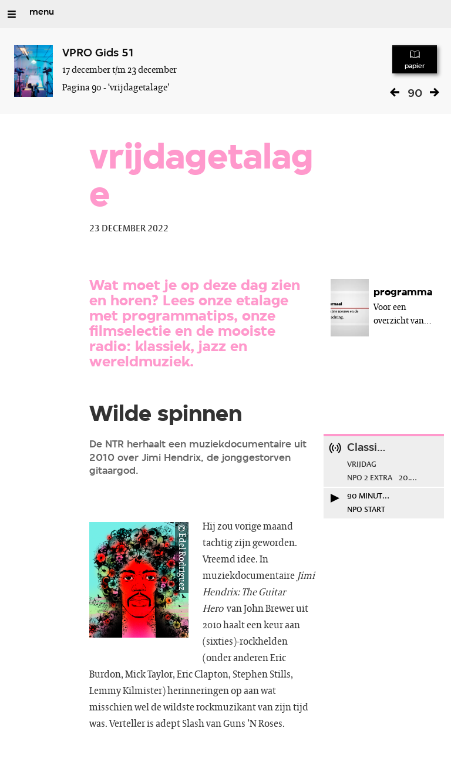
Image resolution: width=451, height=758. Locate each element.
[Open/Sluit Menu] (11, 14)
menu (41, 12)
